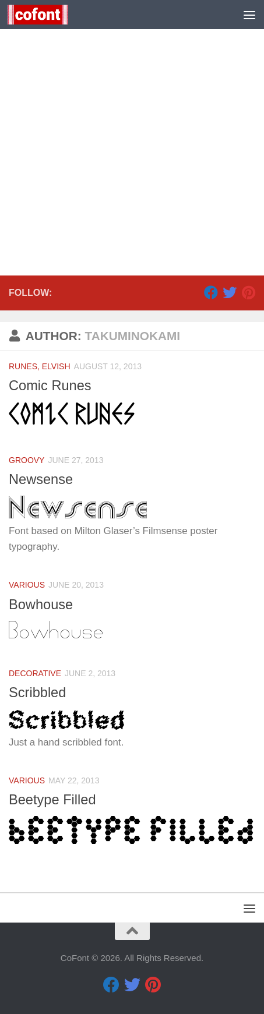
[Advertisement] (132, 138)
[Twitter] (230, 292)
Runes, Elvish (40, 366)
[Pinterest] (248, 292)
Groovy (26, 460)
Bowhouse (41, 604)
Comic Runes (50, 385)
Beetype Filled (52, 799)
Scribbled (37, 692)
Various (27, 584)
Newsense (41, 479)
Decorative (35, 673)
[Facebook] (211, 292)
